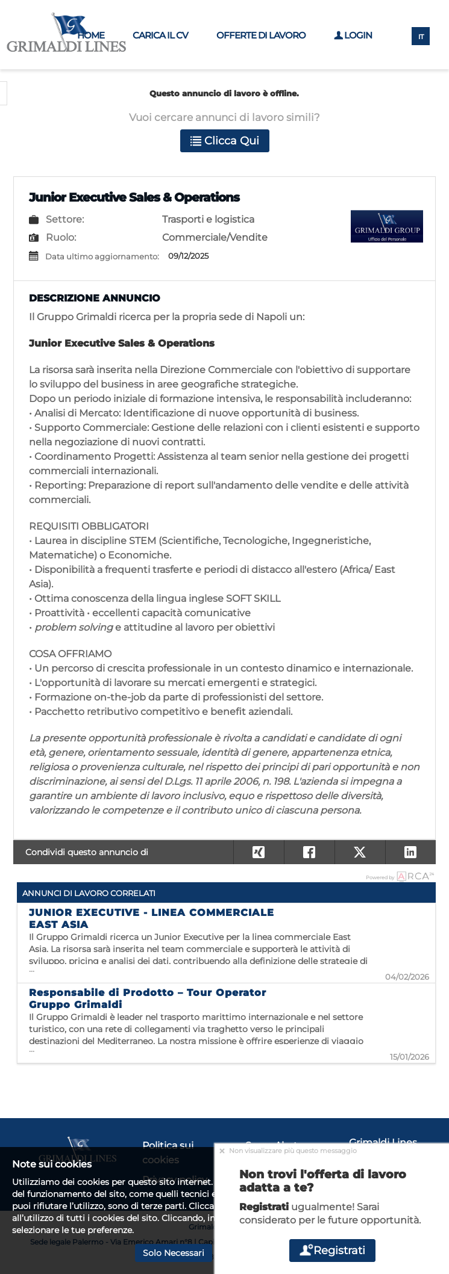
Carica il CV (160, 35)
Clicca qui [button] (224, 140)
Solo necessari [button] (173, 1253)
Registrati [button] (332, 1250)
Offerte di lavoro (261, 35)
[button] (410, 852)
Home (90, 35)
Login (353, 35)
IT (421, 36)
